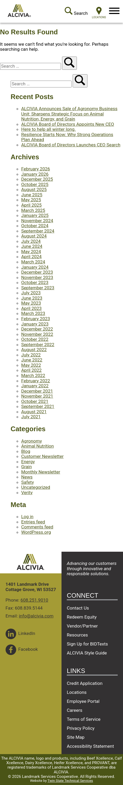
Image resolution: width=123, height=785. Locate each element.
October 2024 (34, 225)
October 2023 (34, 282)
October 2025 (34, 184)
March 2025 (33, 210)
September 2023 (37, 287)
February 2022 (35, 380)
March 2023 (33, 313)
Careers (74, 710)
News (27, 477)
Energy (28, 461)
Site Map (76, 737)
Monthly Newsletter (40, 472)
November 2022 (37, 334)
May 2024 (31, 251)
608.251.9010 (34, 600)
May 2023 (31, 303)
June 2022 (31, 360)
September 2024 (37, 231)
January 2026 (35, 174)
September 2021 (37, 406)
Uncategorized (35, 487)
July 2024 (31, 241)
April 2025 (31, 205)
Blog (25, 451)
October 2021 (34, 401)
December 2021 (37, 391)
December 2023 (37, 272)
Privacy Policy (81, 728)
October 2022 (34, 339)
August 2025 (34, 189)
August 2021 (34, 411)
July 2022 (31, 354)
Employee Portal (83, 701)
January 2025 (35, 215)
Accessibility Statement (90, 746)
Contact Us (78, 608)
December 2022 (37, 329)
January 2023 (35, 324)
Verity (27, 492)
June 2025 (31, 194)
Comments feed (37, 526)
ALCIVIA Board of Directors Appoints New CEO (67, 124)
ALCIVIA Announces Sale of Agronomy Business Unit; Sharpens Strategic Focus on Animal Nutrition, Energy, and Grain (69, 114)
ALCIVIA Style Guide (87, 653)
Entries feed (33, 521)
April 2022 (31, 370)
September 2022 (37, 344)
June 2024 (31, 246)
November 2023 (37, 277)
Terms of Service (83, 719)
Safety (27, 482)
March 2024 (33, 261)
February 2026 (35, 168)
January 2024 (35, 267)
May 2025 (31, 199)
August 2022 (34, 349)
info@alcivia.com (36, 616)
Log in (27, 516)
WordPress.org (36, 532)
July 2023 (31, 292)
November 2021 (37, 396)
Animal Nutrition (37, 446)
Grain (26, 466)
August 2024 (34, 236)
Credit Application (85, 683)
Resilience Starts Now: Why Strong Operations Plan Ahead (67, 137)
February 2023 (35, 318)
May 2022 (31, 365)
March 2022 (33, 375)
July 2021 (31, 416)
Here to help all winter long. (48, 129)
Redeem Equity (82, 617)
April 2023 (31, 308)
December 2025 (37, 179)
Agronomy (31, 441)
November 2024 (37, 220)
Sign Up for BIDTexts (87, 644)
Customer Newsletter (42, 456)
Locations (77, 692)
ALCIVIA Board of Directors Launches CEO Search (70, 144)
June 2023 (31, 298)
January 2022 (35, 385)
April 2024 (31, 256)
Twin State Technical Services (70, 781)
